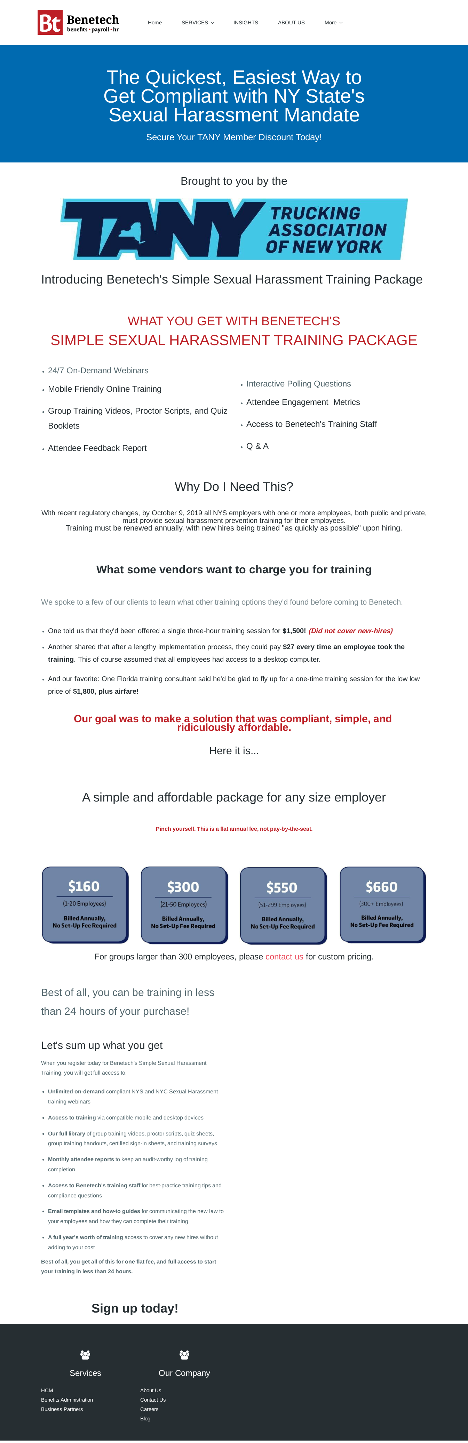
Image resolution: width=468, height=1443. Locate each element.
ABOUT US (294, 24)
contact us (284, 959)
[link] (234, 205)
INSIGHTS (249, 24)
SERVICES (201, 24)
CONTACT (340, 24)
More (382, 24)
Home (158, 24)
